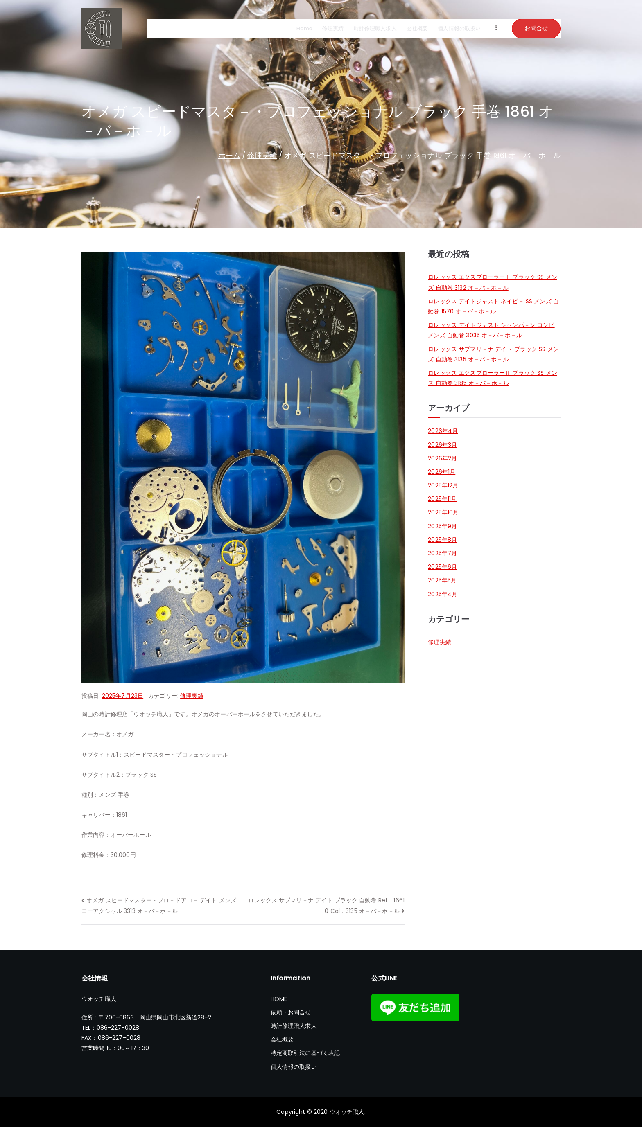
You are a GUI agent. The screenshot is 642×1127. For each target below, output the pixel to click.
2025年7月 (442, 553)
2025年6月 (442, 567)
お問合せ (536, 28)
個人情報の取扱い (459, 28)
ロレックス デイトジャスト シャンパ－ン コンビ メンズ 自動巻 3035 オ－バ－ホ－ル (491, 330)
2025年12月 (443, 485)
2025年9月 (442, 526)
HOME (279, 999)
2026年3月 (442, 445)
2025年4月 (442, 594)
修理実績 (333, 28)
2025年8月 (442, 540)
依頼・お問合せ (291, 1012)
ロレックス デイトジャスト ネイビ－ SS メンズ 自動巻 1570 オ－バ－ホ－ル (493, 306)
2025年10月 (443, 512)
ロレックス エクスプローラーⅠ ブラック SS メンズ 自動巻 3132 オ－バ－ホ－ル (492, 282)
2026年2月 (442, 458)
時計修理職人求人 (375, 28)
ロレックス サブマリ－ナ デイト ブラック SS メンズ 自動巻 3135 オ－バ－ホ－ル (493, 354)
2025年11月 (442, 499)
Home (304, 28)
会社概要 (417, 28)
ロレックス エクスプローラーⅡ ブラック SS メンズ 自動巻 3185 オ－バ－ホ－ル (492, 378)
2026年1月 (441, 472)
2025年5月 (442, 580)
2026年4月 (443, 431)
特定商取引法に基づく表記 (305, 1053)
